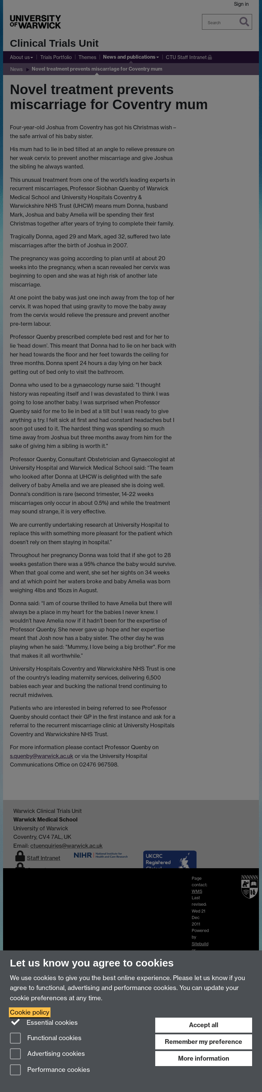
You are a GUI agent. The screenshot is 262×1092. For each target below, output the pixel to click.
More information (203, 1058)
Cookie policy (29, 1012)
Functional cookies (46, 1038)
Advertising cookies (47, 1054)
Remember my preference (203, 1042)
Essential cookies (44, 1022)
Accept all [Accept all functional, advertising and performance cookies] (203, 1025)
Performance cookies (50, 1070)
